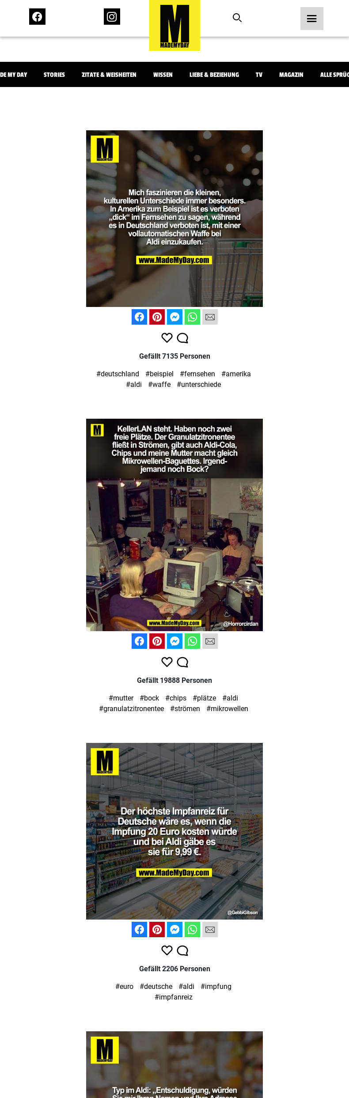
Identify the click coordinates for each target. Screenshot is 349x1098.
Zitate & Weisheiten (109, 75)
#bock (149, 698)
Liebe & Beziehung (214, 75)
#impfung (216, 986)
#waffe (159, 384)
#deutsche (156, 986)
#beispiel (159, 374)
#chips (175, 698)
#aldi (134, 384)
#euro (124, 986)
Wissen (163, 75)
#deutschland (117, 374)
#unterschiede (199, 384)
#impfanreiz (174, 997)
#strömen (185, 708)
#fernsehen (197, 374)
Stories (54, 75)
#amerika (236, 374)
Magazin (291, 75)
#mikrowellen (227, 708)
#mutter (121, 698)
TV (259, 75)
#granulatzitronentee (131, 708)
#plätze (204, 698)
